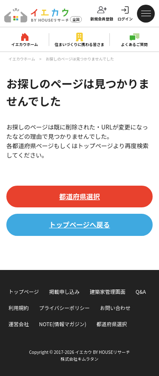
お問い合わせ (115, 307)
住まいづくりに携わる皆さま (79, 44)
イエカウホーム (24, 44)
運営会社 (18, 323)
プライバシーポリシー (64, 307)
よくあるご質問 (134, 44)
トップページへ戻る (79, 224)
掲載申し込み (64, 291)
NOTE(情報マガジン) (62, 323)
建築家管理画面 (108, 291)
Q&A (141, 291)
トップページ (23, 291)
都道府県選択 (79, 196)
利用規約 (18, 307)
